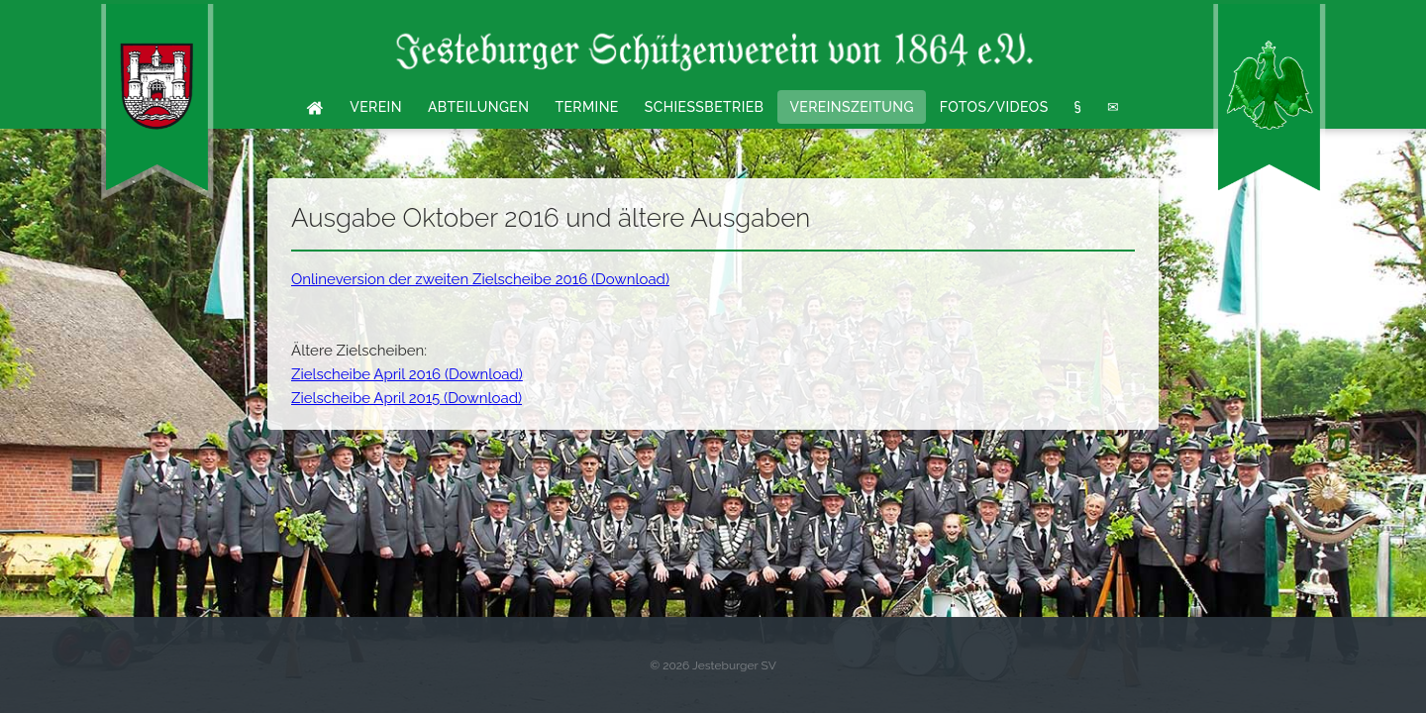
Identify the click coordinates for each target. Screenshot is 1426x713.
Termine (586, 107)
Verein (376, 107)
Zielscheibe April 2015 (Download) (406, 398)
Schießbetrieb (704, 107)
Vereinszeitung (851, 107)
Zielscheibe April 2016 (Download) (407, 374)
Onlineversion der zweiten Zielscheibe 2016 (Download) (480, 279)
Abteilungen (479, 107)
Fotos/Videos (994, 107)
